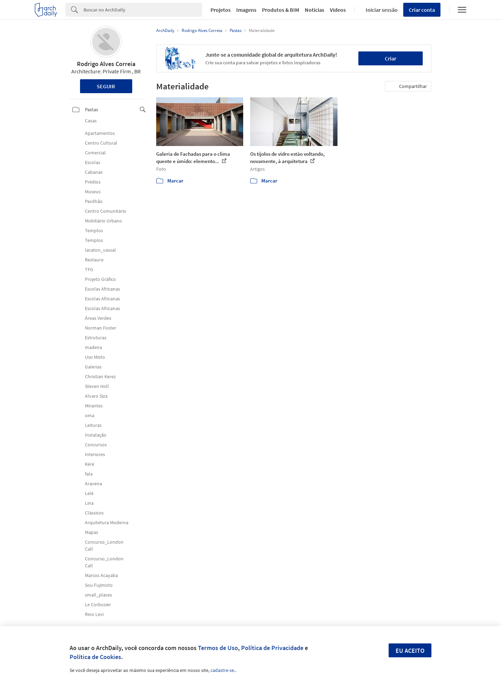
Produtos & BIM (280, 10)
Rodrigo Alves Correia (106, 64)
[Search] (143, 10)
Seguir (106, 86)
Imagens (246, 10)
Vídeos (338, 10)
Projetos (220, 10)
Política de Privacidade (272, 648)
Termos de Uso (218, 648)
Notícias (314, 10)
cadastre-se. (222, 670)
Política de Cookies (95, 657)
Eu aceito (410, 651)
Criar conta (422, 9)
